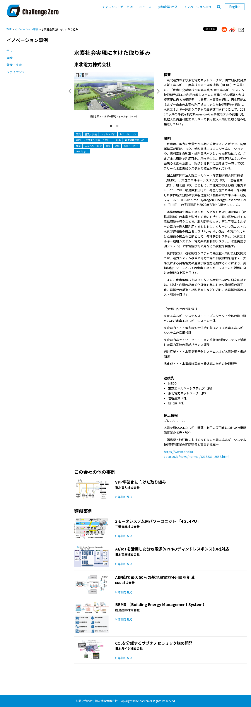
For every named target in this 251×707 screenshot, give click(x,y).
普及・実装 (14, 65)
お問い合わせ (84, 701)
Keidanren (142, 701)
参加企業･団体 (168, 7)
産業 (78, 145)
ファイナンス (16, 72)
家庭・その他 (131, 145)
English (234, 6)
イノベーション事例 (198, 7)
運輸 (117, 145)
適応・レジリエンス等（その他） (94, 140)
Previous (70, 91)
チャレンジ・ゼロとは (117, 7)
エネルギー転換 (93, 145)
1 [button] (111, 126)
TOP (9, 29)
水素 (118, 140)
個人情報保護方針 (106, 701)
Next (158, 91)
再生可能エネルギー (136, 140)
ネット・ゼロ (108, 134)
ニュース (145, 7)
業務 (108, 145)
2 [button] (117, 126)
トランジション (128, 134)
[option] (114, 95)
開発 (10, 58)
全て (10, 50)
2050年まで (82, 151)
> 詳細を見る (124, 497)
